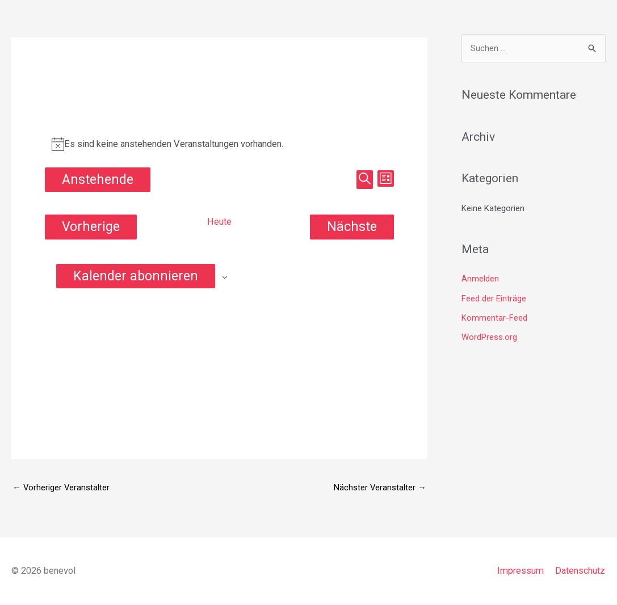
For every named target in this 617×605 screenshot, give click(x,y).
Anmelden (480, 279)
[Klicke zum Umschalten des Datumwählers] (97, 179)
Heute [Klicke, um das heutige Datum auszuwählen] (219, 222)
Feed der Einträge (493, 298)
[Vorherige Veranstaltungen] (91, 227)
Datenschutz (580, 570)
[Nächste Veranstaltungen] (352, 227)
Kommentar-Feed (494, 317)
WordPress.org (489, 336)
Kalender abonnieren (135, 276)
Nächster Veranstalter (379, 487)
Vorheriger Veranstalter (61, 487)
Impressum (520, 570)
